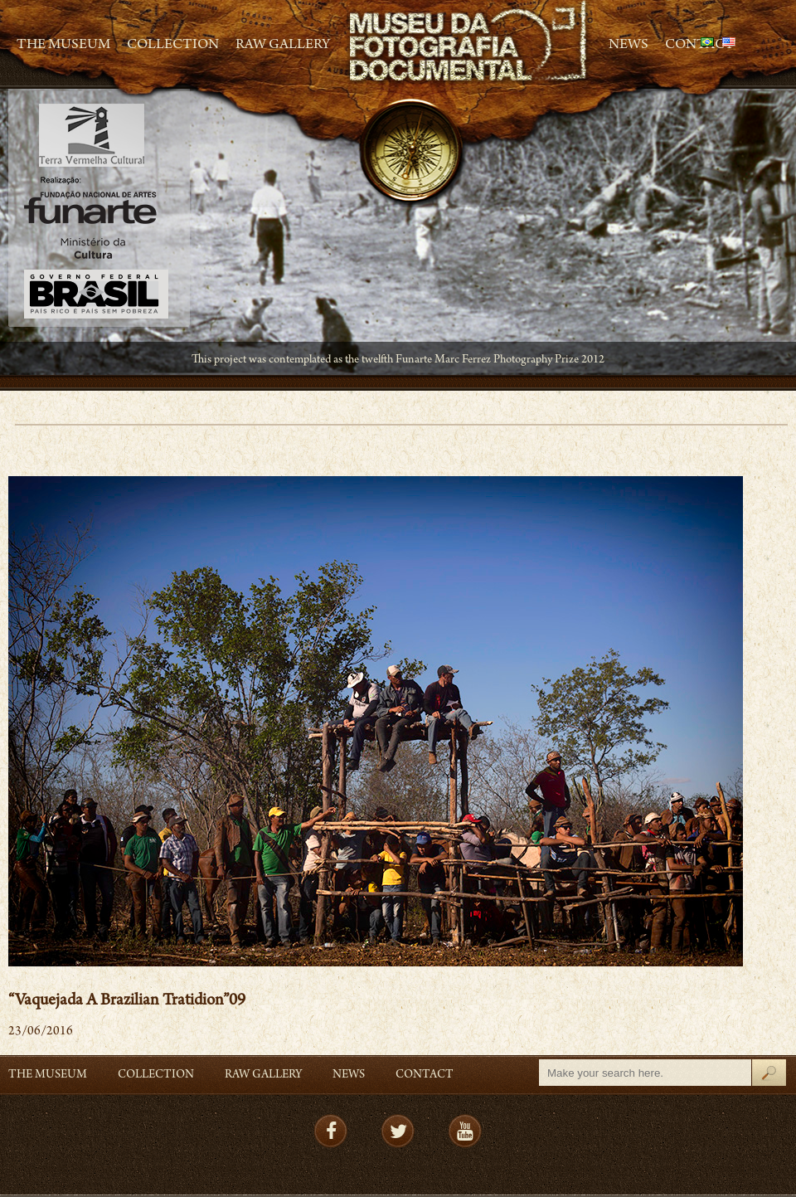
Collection (173, 45)
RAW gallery (282, 45)
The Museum (63, 45)
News (628, 45)
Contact (425, 1075)
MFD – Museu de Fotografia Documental (469, 42)
